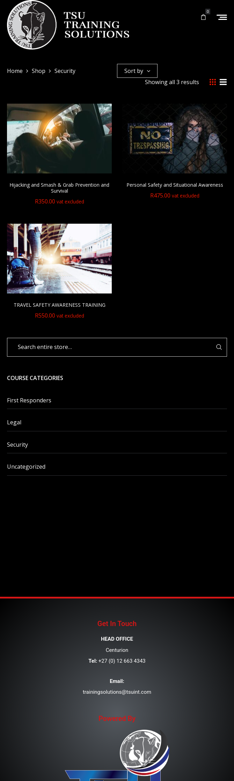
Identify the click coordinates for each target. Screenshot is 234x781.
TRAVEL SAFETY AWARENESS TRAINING (59, 305)
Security (17, 444)
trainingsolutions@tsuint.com (117, 692)
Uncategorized (26, 466)
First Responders (29, 400)
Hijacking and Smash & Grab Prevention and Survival (59, 187)
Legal (14, 422)
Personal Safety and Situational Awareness (174, 184)
